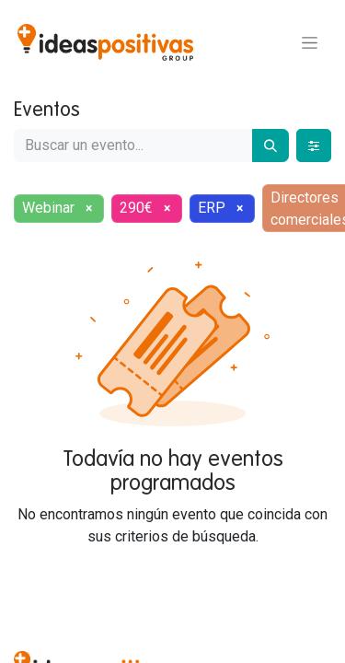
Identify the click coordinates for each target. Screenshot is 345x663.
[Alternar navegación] (310, 42)
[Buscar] (270, 145)
